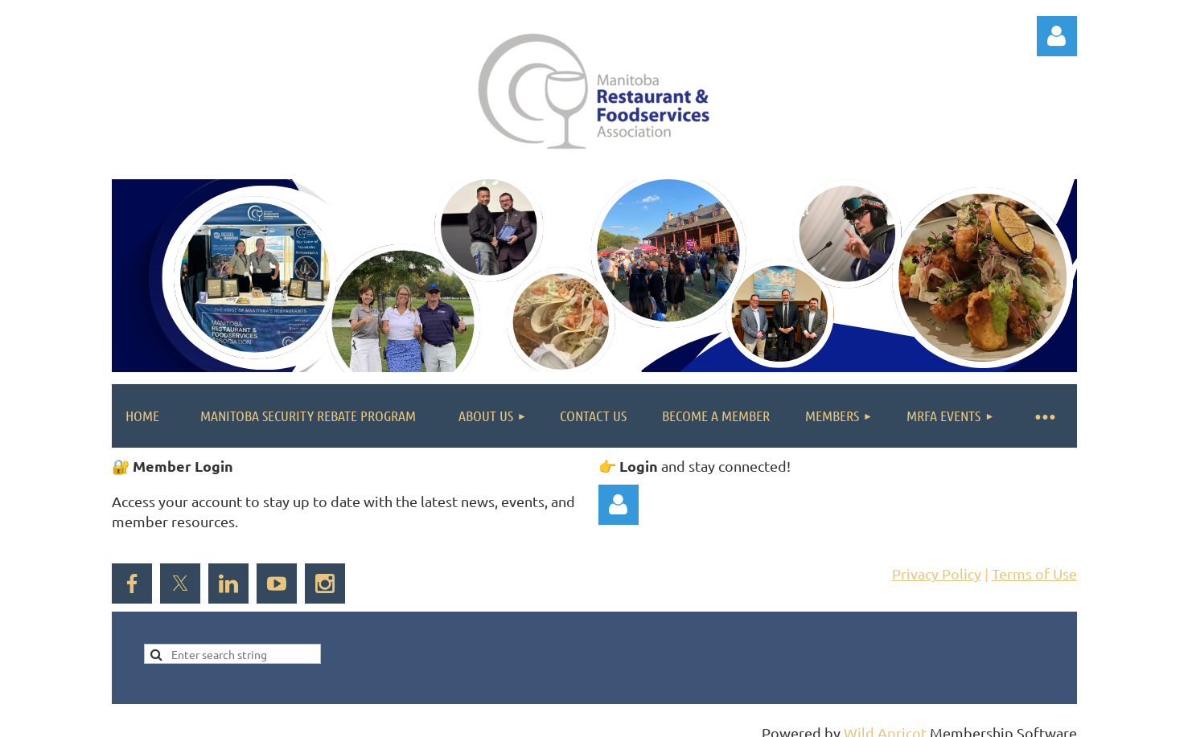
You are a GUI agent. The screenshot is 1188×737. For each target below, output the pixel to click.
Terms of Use (1034, 573)
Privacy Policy (936, 573)
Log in (1057, 36)
